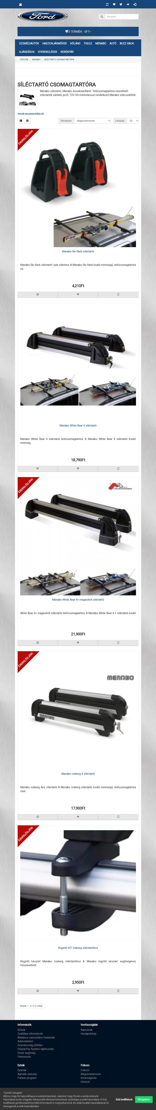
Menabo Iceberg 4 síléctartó (78, 773)
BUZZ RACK (127, 43)
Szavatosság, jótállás (30, 1045)
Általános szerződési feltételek (36, 1037)
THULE (88, 43)
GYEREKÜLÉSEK (47, 51)
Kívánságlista (88, 1078)
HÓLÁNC (75, 43)
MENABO (100, 43)
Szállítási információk (30, 1033)
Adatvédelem (25, 1041)
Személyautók (29, 43)
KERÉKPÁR (67, 51)
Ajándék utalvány (27, 1074)
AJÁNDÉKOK (26, 51)
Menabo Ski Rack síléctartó (78, 251)
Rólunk (21, 1029)
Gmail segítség (26, 1052)
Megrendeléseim (91, 1074)
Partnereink (24, 1056)
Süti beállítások (124, 1102)
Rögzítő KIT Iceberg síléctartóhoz (78, 948)
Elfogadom (144, 1102)
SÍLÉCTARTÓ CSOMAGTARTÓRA (59, 59)
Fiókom (85, 1070)
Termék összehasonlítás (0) (31, 114)
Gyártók (22, 1070)
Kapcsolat (86, 1029)
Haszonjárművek (54, 43)
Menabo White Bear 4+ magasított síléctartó (78, 599)
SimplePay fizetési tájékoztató (36, 1049)
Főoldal (24, 59)
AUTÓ (113, 43)
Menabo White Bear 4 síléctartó (78, 425)
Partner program (27, 1078)
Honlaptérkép (88, 1033)
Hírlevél (85, 1081)
